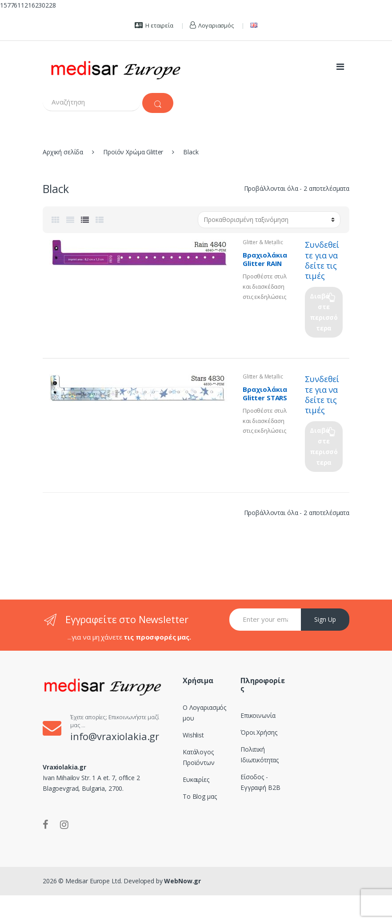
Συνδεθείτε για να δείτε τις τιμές (322, 260)
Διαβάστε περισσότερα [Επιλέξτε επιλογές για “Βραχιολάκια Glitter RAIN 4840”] (324, 312)
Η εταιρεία (154, 25)
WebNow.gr (182, 881)
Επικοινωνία (257, 715)
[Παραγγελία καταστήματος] (269, 219)
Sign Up (325, 619)
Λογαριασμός (212, 25)
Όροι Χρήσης (258, 732)
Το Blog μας (199, 796)
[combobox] (91, 102)
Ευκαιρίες (196, 779)
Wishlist (193, 735)
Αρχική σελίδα (63, 152)
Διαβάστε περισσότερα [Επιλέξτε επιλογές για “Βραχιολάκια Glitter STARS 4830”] (324, 446)
